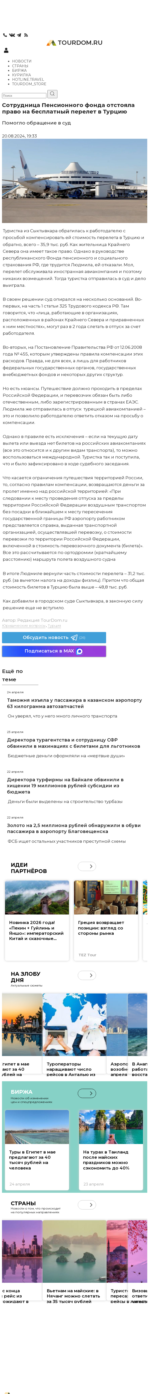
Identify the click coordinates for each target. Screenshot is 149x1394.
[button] (91, 866)
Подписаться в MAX (54, 651)
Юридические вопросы (23, 625)
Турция (54, 625)
